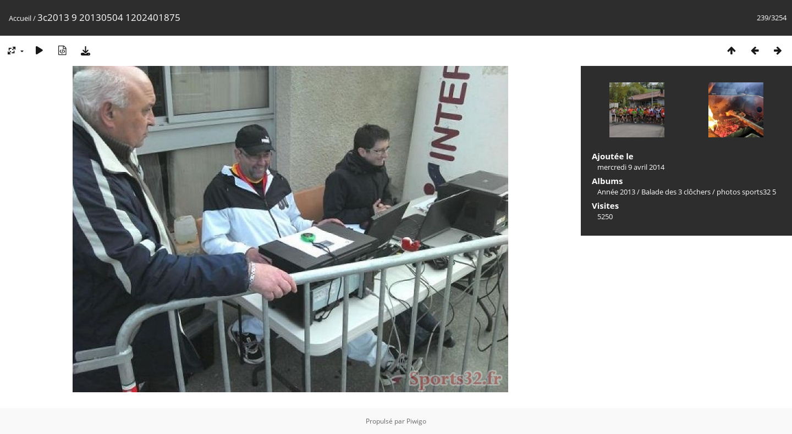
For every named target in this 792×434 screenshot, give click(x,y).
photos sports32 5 (746, 192)
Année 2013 (616, 192)
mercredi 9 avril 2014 (630, 167)
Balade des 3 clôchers (676, 192)
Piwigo (416, 421)
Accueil (20, 18)
